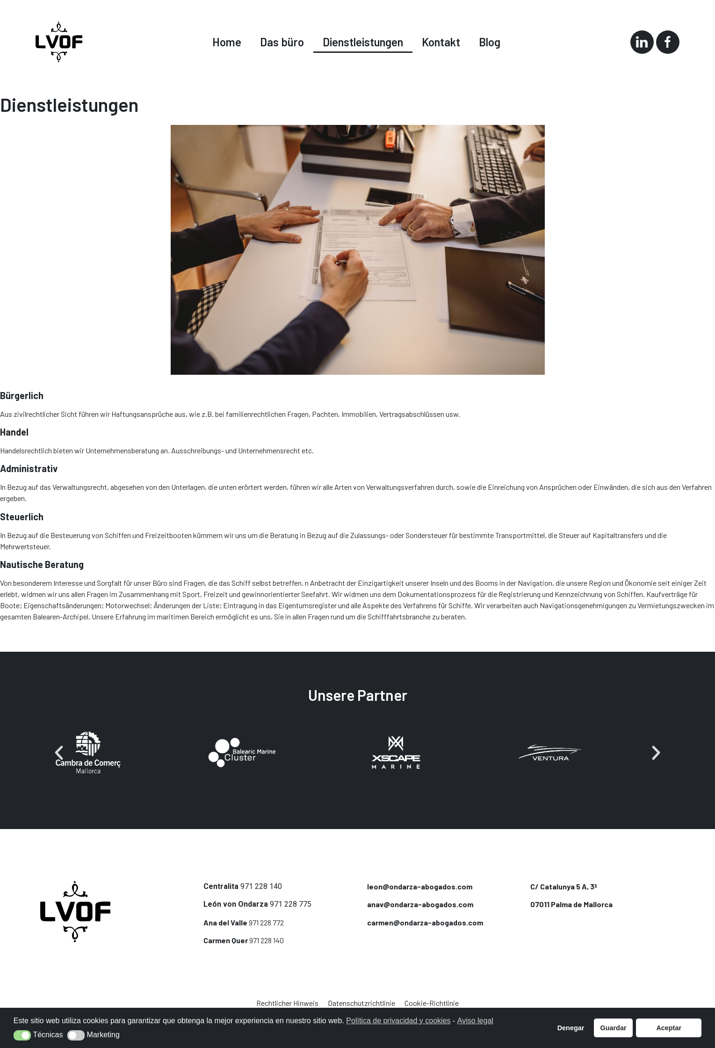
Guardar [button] (613, 1028)
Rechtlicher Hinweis (287, 1002)
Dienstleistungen (363, 42)
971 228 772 (266, 922)
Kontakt (441, 42)
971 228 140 (261, 886)
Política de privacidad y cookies (398, 1021)
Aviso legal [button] (475, 1021)
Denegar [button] (571, 1028)
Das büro (282, 42)
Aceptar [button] (668, 1028)
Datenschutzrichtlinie (361, 1002)
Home (226, 42)
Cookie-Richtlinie (431, 1002)
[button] (59, 752)
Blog (489, 42)
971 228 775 (290, 904)
